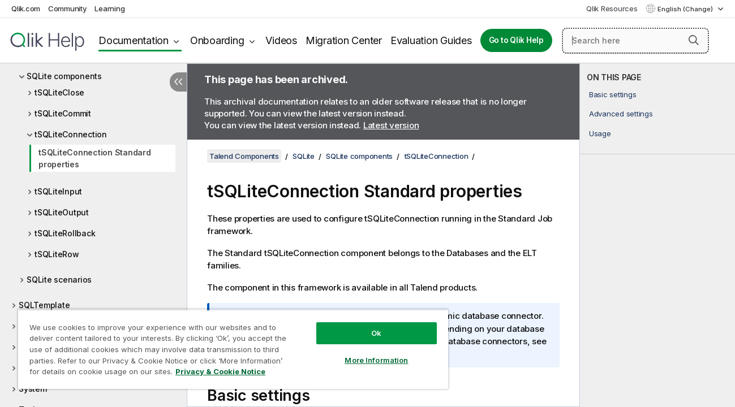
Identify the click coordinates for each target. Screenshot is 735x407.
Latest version (391, 125)
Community (67, 8)
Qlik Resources (612, 8)
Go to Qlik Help (516, 40)
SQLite (304, 156)
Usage (600, 133)
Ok (373, 332)
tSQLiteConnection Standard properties (94, 158)
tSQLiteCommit (63, 113)
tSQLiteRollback (65, 233)
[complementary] (657, 235)
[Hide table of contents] (178, 82)
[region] (231, 349)
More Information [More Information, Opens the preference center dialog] (373, 360)
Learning (109, 8)
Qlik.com (25, 8)
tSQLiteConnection (71, 134)
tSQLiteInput (58, 191)
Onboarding (217, 40)
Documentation (133, 40)
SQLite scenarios (59, 279)
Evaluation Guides (431, 40)
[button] (693, 40)
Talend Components (244, 156)
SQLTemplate (44, 305)
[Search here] (635, 41)
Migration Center (344, 40)
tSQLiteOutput (62, 212)
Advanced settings (621, 113)
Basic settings (613, 94)
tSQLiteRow (57, 254)
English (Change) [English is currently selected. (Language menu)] (686, 9)
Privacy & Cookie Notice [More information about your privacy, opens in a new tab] (220, 371)
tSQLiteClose (59, 92)
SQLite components (64, 76)
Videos (281, 40)
